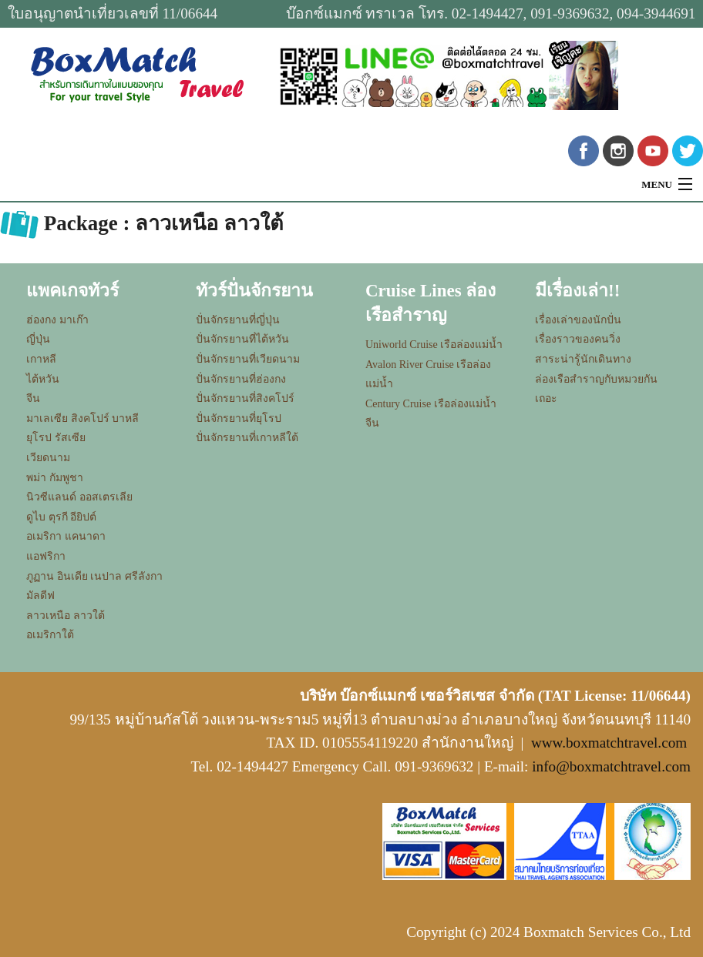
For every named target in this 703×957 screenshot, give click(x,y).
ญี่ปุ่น (38, 339)
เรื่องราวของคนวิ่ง (578, 339)
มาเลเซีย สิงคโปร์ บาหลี (82, 418)
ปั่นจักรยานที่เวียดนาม (248, 359)
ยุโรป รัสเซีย (56, 437)
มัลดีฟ (40, 595)
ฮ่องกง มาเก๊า (57, 320)
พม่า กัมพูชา (54, 478)
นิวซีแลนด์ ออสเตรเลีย (79, 497)
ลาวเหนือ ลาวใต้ (65, 615)
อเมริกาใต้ (50, 635)
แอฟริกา (46, 556)
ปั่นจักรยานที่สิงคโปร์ (245, 398)
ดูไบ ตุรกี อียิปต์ (61, 517)
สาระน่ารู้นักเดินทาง (583, 359)
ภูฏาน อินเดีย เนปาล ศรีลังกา (94, 576)
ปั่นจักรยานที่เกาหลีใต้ (247, 437)
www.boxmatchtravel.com (609, 742)
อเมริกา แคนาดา (66, 536)
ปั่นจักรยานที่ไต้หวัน (242, 339)
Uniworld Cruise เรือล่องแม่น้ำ (434, 344)
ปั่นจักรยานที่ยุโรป (238, 418)
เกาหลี (41, 359)
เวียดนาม (48, 457)
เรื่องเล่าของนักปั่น (578, 320)
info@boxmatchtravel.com (611, 766)
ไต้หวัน (42, 379)
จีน (33, 398)
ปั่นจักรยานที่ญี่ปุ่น (238, 320)
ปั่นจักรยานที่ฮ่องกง (241, 379)
